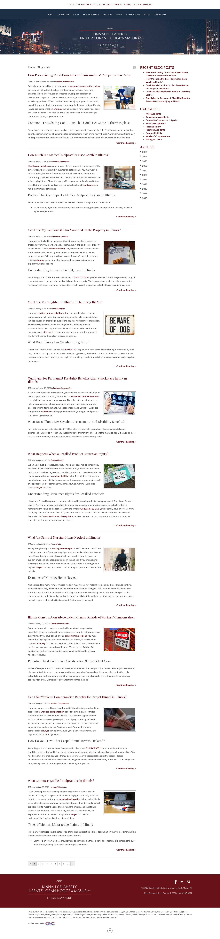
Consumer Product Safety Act (56, 516)
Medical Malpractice (61, 161)
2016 (143, 193)
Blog (147, 14)
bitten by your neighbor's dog (53, 313)
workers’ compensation (52, 711)
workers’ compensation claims (85, 86)
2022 (143, 165)
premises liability (57, 248)
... (68, 864)
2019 (143, 179)
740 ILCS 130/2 (81, 277)
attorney (57, 108)
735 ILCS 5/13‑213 (89, 508)
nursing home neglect (63, 548)
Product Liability (57, 460)
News (119, 14)
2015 (143, 198)
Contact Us (160, 14)
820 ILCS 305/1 (94, 748)
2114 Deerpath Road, (99, 4)
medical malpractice (70, 799)
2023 (143, 161)
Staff (76, 14)
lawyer (38, 487)
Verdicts (107, 14)
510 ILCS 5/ (71, 349)
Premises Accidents (60, 236)
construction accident (76, 635)
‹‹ (30, 864)
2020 (143, 174)
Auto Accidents (153, 113)
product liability (60, 476)
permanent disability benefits (84, 396)
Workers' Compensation (65, 81)
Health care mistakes (38, 166)
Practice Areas (91, 14)
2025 (143, 151)
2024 (143, 156)
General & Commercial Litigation (162, 120)
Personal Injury (59, 308)
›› (72, 864)
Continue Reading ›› (126, 142)
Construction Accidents (60, 624)
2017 (143, 188)
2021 (143, 170)
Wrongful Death (154, 139)
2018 (143, 184)
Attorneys (63, 14)
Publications (133, 14)
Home (51, 14)
